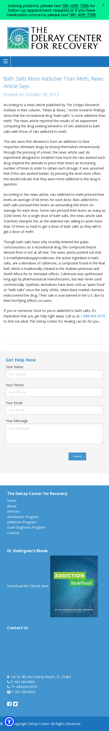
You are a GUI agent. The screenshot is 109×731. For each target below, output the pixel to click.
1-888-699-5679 (92, 316)
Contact (13, 532)
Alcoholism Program (23, 517)
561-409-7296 (75, 6)
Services (13, 511)
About (11, 506)
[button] (9, 721)
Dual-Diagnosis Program (26, 527)
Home (12, 500)
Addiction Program (21, 522)
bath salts (20, 331)
